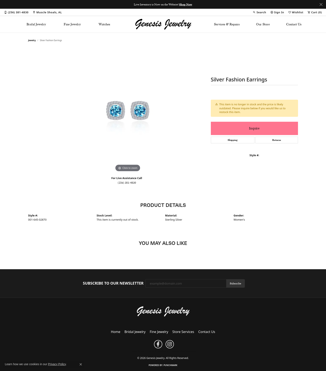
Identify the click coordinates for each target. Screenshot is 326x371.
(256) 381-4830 (127, 182)
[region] (128, 110)
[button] (259, 12)
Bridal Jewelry (36, 24)
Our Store (263, 24)
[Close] (321, 4)
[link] (16, 12)
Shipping (232, 140)
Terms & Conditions (158, 351)
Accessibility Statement (184, 351)
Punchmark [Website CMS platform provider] (170, 365)
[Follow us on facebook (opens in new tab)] (158, 344)
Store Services (183, 331)
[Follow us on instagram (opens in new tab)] (170, 344)
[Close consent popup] (80, 364)
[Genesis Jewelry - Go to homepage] (163, 311)
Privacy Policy (137, 351)
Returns (276, 140)
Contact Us (294, 24)
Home (115, 331)
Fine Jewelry (72, 24)
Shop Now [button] (185, 4)
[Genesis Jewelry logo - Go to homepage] (163, 24)
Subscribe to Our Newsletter (113, 283)
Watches (104, 24)
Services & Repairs (227, 24)
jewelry (32, 40)
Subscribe (235, 283)
